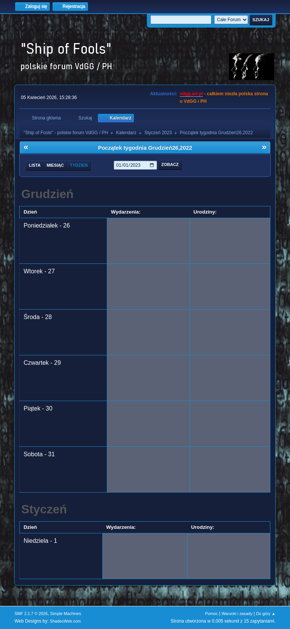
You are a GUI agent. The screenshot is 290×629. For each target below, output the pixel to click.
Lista (34, 165)
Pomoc (211, 613)
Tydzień (79, 165)
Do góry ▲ (265, 613)
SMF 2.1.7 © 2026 (31, 613)
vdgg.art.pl (191, 93)
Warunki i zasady (237, 613)
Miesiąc (55, 165)
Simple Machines (65, 613)
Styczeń (44, 509)
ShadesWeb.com (65, 621)
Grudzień (47, 194)
